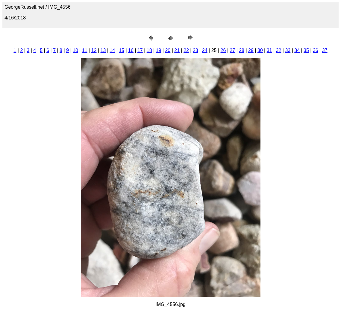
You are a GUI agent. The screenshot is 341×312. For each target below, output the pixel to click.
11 (84, 50)
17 (140, 50)
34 (297, 50)
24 (204, 50)
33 (287, 50)
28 (241, 50)
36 (315, 50)
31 (269, 50)
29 (251, 50)
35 (306, 50)
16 (131, 50)
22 (186, 50)
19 (158, 50)
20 (167, 50)
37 (325, 50)
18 (149, 50)
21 (177, 50)
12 (94, 50)
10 (75, 50)
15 (121, 50)
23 (195, 50)
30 (260, 50)
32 (278, 50)
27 (232, 50)
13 (103, 50)
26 (223, 50)
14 (112, 50)
